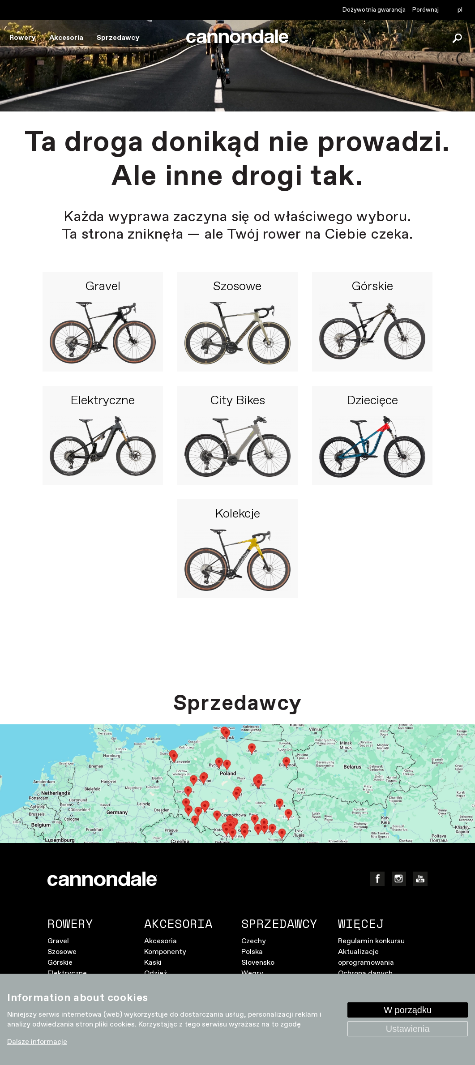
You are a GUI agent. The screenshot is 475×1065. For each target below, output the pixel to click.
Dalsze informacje (37, 1042)
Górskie (372, 287)
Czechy (253, 941)
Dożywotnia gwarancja (374, 10)
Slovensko (257, 962)
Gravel (102, 287)
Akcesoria (66, 38)
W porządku (408, 1010)
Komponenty (165, 952)
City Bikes (237, 401)
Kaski (153, 962)
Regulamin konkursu (371, 941)
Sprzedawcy (118, 38)
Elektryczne (102, 401)
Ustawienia (408, 1029)
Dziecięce (372, 401)
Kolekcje (237, 514)
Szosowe (237, 287)
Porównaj (425, 10)
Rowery (22, 38)
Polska (252, 952)
